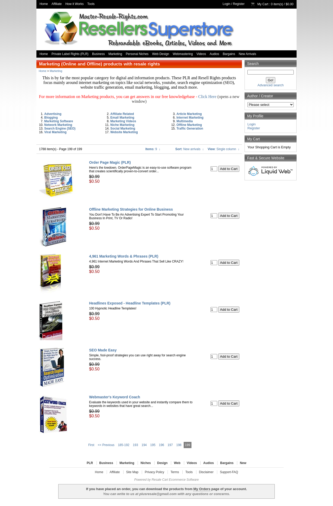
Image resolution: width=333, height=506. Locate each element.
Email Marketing (122, 117)
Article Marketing (189, 114)
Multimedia (184, 121)
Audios (214, 54)
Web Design (160, 54)
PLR (90, 463)
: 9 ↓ (152, 149)
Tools (91, 4)
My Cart (262, 4)
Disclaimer (206, 472)
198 (178, 445)
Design (162, 463)
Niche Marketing (122, 125)
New (243, 463)
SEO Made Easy (103, 350)
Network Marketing (58, 125)
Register (239, 4)
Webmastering (183, 54)
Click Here (207, 96)
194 (144, 445)
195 (152, 445)
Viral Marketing (55, 132)
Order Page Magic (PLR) (110, 162)
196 (161, 445)
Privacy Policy (154, 472)
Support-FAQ (229, 472)
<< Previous (106, 445)
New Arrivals (247, 54)
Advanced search (271, 85)
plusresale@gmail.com (157, 494)
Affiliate (57, 4)
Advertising (52, 114)
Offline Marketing (189, 125)
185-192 (123, 445)
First (91, 445)
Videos (201, 54)
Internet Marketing (189, 117)
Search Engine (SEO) (59, 128)
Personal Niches (137, 54)
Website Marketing (124, 132)
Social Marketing (122, 128)
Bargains (229, 54)
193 (135, 445)
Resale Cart (160, 479)
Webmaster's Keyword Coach (114, 397)
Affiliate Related (122, 114)
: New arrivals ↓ (189, 149)
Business (98, 54)
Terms (174, 472)
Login (226, 4)
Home (44, 4)
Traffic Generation (189, 128)
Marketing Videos (123, 121)
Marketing (115, 54)
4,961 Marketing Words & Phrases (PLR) (123, 256)
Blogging (51, 117)
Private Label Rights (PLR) (70, 54)
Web (177, 463)
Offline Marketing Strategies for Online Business (131, 209)
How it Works (74, 4)
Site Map (132, 472)
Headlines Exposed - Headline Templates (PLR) (129, 303)
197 (170, 445)
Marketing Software (58, 121)
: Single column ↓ (223, 149)
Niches (145, 463)
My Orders (201, 489)
